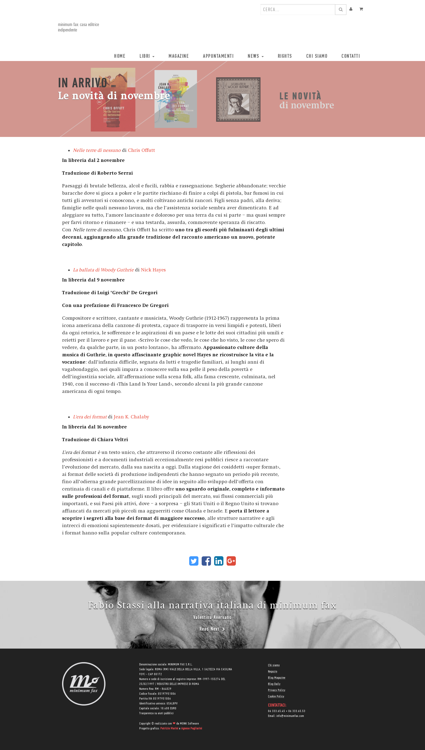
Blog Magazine (276, 678)
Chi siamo (274, 665)
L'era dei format (90, 417)
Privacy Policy (276, 690)
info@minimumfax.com (290, 716)
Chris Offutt (141, 150)
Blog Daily (274, 684)
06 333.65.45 (276, 711)
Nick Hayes (153, 270)
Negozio (272, 671)
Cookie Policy (276, 696)
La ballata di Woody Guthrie (103, 270)
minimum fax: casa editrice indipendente (78, 27)
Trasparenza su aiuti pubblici (156, 713)
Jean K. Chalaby (131, 417)
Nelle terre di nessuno (97, 150)
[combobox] (297, 9)
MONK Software (189, 723)
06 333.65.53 (296, 711)
